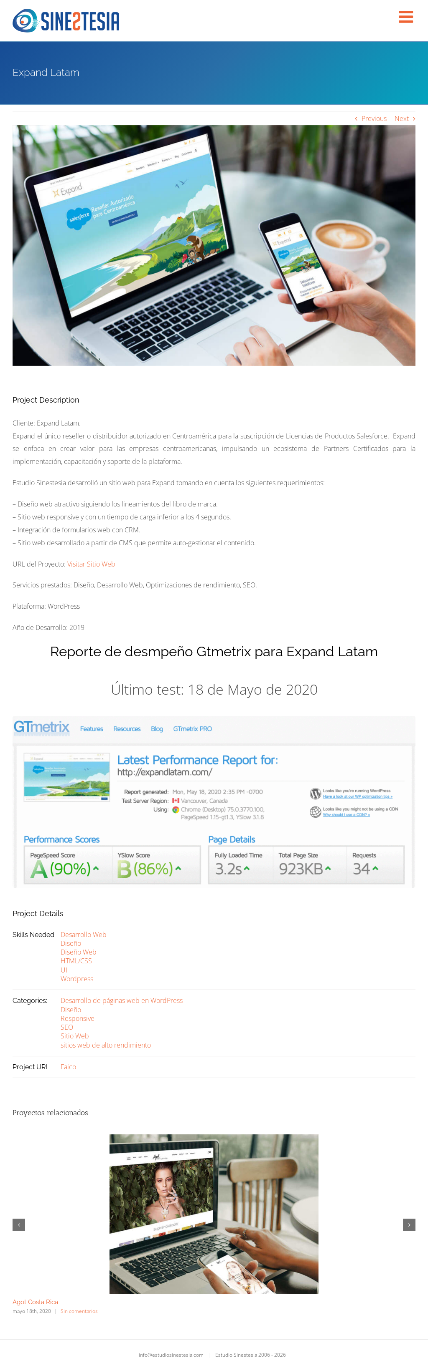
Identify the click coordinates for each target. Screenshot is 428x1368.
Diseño (71, 943)
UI (64, 970)
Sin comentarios (79, 1311)
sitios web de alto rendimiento (106, 1045)
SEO (67, 1027)
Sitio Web (75, 1035)
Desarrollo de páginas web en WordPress (122, 1000)
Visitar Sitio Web (91, 564)
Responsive (77, 1018)
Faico (68, 1066)
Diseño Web (79, 952)
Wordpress (77, 978)
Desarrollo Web (84, 934)
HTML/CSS (76, 960)
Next (402, 118)
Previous (374, 118)
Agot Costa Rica (35, 1302)
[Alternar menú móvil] (407, 16)
